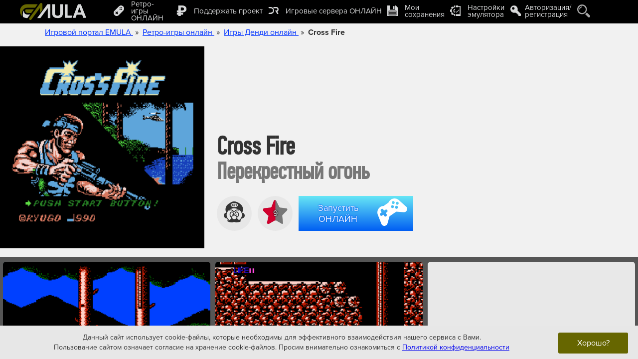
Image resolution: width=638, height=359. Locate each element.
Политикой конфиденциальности (455, 347)
